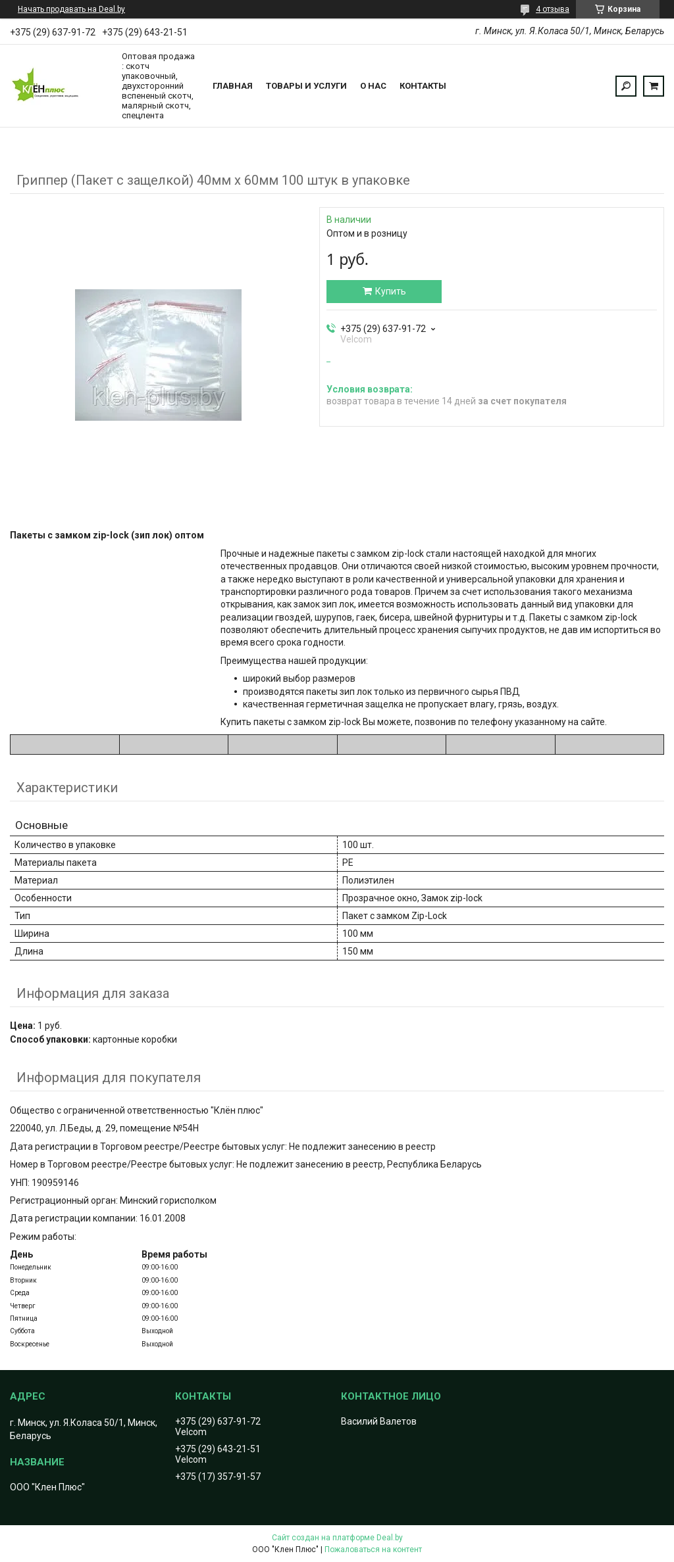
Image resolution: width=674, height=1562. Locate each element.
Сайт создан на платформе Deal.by (337, 1537)
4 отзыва (552, 9)
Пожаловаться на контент (373, 1549)
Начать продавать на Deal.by (71, 9)
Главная (233, 86)
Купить (390, 291)
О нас (373, 86)
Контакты (423, 86)
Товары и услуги (306, 86)
